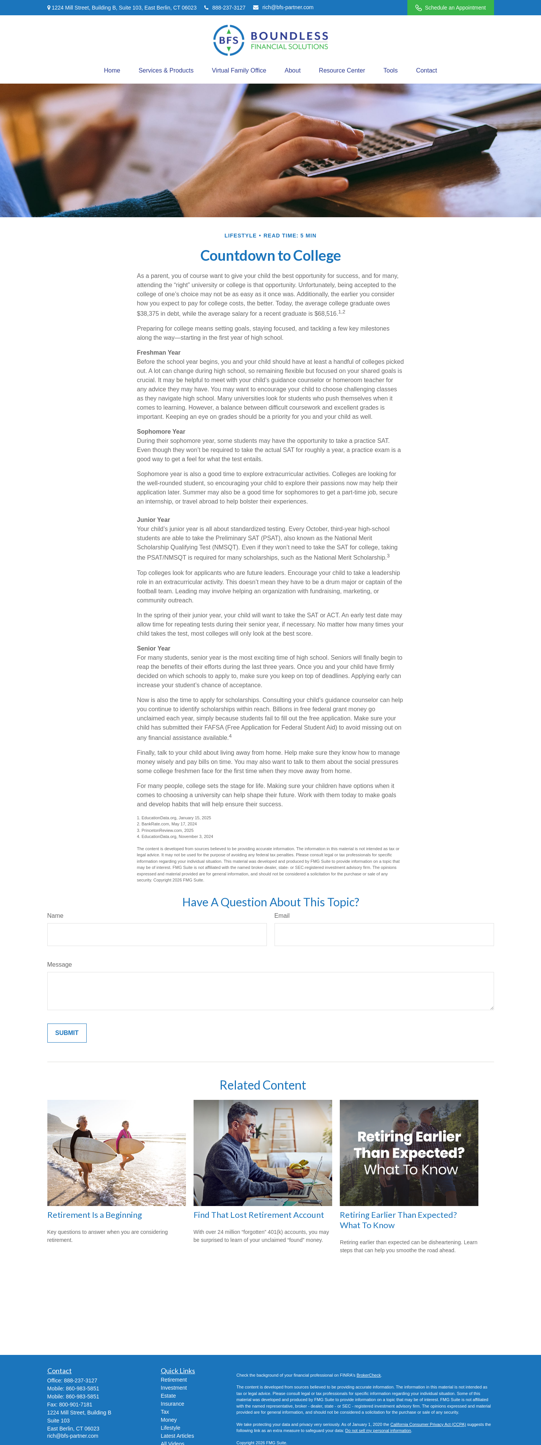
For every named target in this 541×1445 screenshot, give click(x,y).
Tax (165, 1412)
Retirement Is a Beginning (94, 1214)
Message (59, 964)
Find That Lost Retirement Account (259, 1214)
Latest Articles (177, 1436)
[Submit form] (67, 1033)
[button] (112, 71)
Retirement (174, 1380)
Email (282, 915)
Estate (168, 1396)
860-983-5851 (82, 1388)
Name (55, 915)
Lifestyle (170, 1428)
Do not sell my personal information (378, 1430)
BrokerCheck (369, 1375)
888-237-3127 (224, 8)
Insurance (172, 1404)
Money (169, 1420)
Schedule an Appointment (450, 8)
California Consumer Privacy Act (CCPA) (428, 1424)
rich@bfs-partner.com (283, 7)
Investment (174, 1388)
